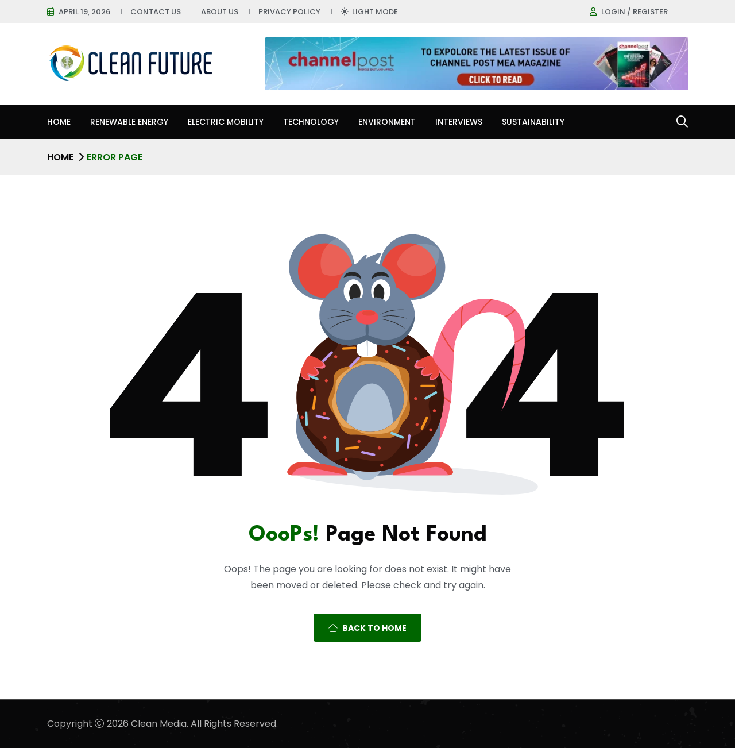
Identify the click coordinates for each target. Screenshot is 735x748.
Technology (311, 122)
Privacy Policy (289, 11)
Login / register (634, 11)
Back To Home (367, 628)
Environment (387, 122)
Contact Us (155, 11)
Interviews (458, 122)
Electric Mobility (226, 122)
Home (59, 122)
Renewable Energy (129, 122)
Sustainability (533, 122)
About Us (219, 11)
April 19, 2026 (84, 11)
